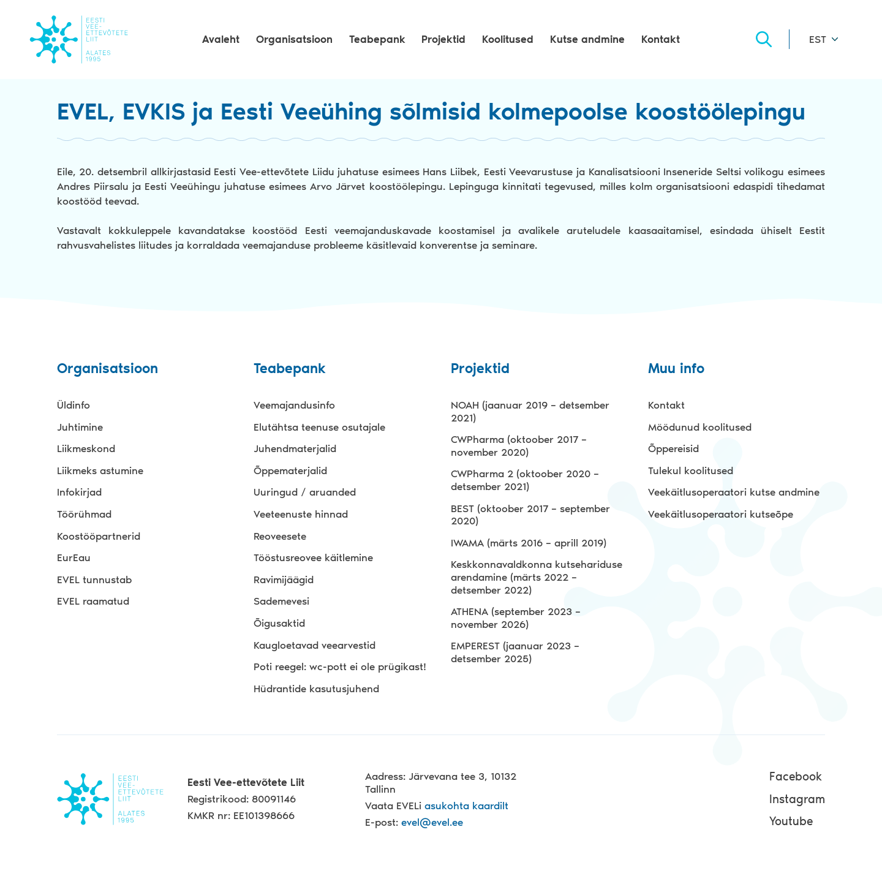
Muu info (676, 369)
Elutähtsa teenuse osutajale (319, 427)
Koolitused (507, 39)
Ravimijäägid (284, 579)
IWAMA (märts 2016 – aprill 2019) (528, 543)
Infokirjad (79, 492)
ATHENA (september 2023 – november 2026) (516, 617)
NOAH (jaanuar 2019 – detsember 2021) (530, 411)
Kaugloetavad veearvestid (314, 645)
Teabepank (377, 39)
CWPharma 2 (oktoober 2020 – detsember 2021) (525, 480)
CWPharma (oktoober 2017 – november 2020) (519, 445)
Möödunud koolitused (700, 427)
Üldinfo (73, 405)
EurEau (74, 557)
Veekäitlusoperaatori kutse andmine (734, 492)
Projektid (443, 39)
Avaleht (220, 39)
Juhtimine (80, 427)
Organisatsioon (294, 39)
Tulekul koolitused (690, 470)
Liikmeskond (86, 448)
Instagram (797, 799)
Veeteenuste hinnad (301, 514)
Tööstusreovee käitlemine (313, 557)
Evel (78, 39)
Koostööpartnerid (98, 536)
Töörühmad (84, 514)
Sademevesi (281, 601)
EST (817, 39)
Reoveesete (280, 536)
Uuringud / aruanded (305, 492)
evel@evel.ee (432, 822)
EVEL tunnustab (94, 579)
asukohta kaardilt (466, 805)
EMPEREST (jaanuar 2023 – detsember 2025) (515, 652)
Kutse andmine (587, 39)
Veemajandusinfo (294, 405)
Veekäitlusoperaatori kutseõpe (720, 514)
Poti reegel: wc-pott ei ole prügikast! (340, 666)
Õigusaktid (279, 623)
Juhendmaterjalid (295, 448)
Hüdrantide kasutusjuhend (316, 688)
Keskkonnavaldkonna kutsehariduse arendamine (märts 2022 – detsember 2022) (536, 576)
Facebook (795, 776)
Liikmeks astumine (100, 470)
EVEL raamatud (93, 601)
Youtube (791, 821)
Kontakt (660, 39)
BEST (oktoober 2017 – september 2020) (530, 514)
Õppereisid (673, 448)
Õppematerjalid (290, 470)
